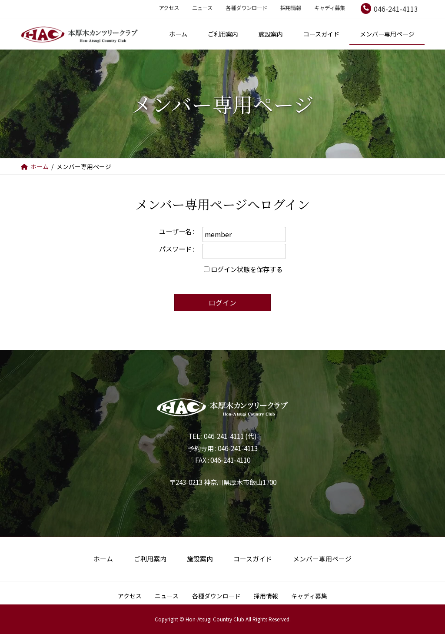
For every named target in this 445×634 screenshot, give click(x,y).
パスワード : (176, 248)
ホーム (103, 558)
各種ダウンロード (246, 8)
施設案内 (200, 558)
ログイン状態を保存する (246, 269)
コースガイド (252, 558)
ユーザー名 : (176, 231)
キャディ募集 (329, 8)
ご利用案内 (150, 558)
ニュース (202, 8)
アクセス (169, 8)
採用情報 (290, 8)
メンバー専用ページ (322, 558)
